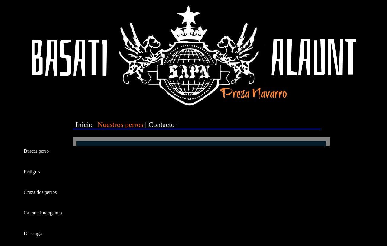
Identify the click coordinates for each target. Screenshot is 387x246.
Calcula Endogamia (43, 212)
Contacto (161, 124)
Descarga (33, 233)
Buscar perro (36, 151)
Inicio (84, 124)
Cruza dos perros (40, 192)
